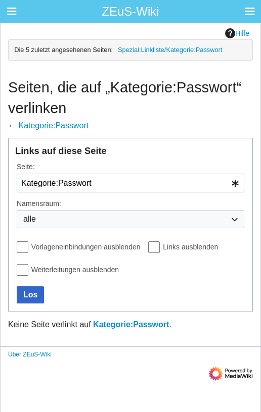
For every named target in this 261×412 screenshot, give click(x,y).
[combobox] (130, 183)
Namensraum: (39, 203)
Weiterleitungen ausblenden (75, 270)
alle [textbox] (29, 219)
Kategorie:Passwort (53, 125)
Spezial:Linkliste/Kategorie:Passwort (170, 50)
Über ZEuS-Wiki (30, 354)
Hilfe (237, 33)
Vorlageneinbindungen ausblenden (86, 247)
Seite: (26, 167)
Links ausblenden (190, 247)
